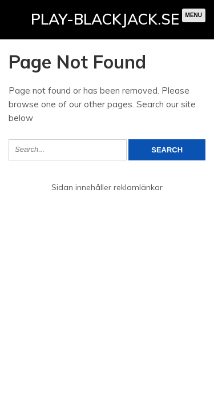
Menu (193, 15)
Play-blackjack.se (105, 19)
